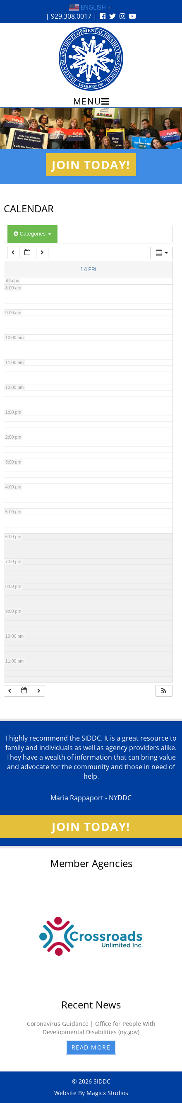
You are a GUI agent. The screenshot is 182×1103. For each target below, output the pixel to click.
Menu (91, 101)
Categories (32, 234)
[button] (164, 691)
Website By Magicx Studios (91, 1093)
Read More (91, 1047)
